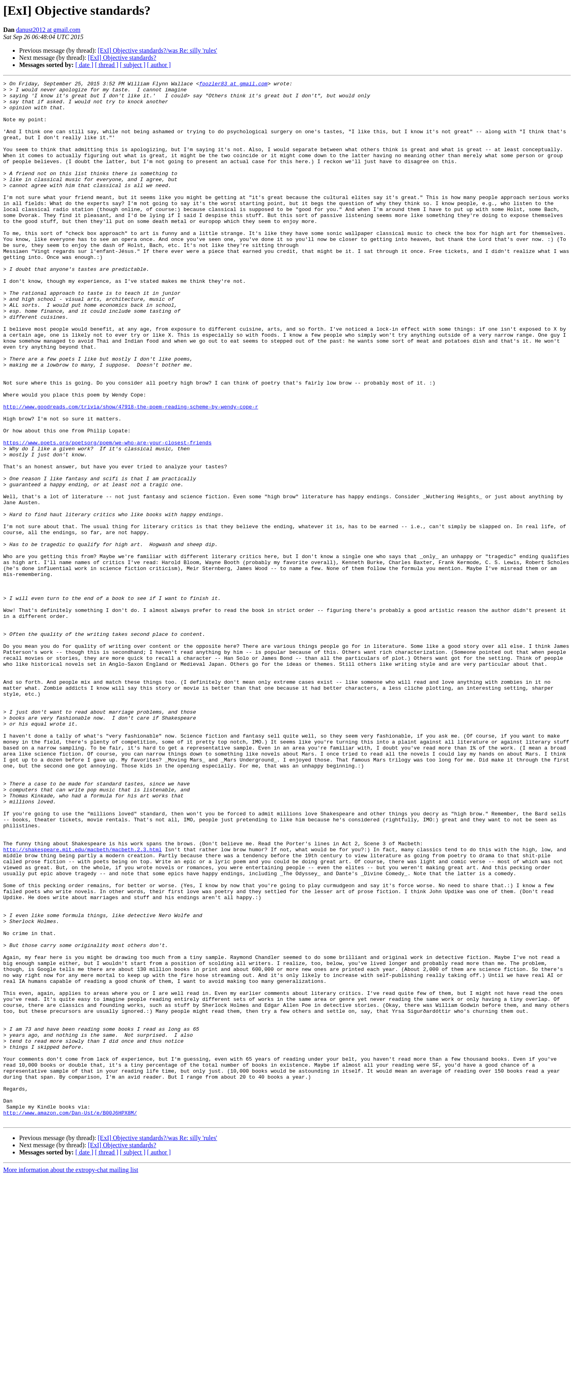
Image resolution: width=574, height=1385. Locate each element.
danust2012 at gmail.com (48, 29)
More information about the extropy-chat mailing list (70, 1378)
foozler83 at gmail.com (233, 84)
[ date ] (84, 64)
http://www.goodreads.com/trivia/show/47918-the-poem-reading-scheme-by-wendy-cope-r (130, 472)
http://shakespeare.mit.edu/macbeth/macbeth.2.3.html (82, 1003)
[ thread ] (106, 64)
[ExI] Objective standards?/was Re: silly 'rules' (157, 50)
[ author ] (159, 64)
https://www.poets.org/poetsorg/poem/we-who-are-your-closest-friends (107, 515)
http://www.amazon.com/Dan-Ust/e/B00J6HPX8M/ (70, 1319)
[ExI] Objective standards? (122, 57)
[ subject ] (132, 64)
